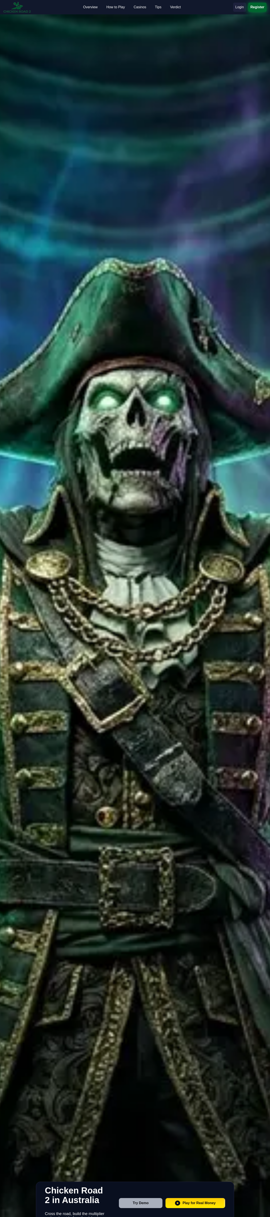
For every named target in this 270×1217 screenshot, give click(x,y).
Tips (158, 7)
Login (239, 7)
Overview (90, 7)
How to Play (115, 7)
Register (257, 7)
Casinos (140, 7)
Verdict (175, 7)
